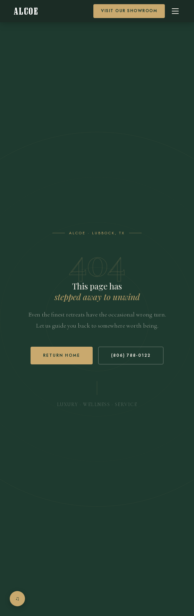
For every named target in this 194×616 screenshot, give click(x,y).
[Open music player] (17, 598)
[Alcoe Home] (26, 11)
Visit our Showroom (129, 11)
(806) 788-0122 (131, 355)
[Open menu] (175, 11)
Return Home (61, 355)
